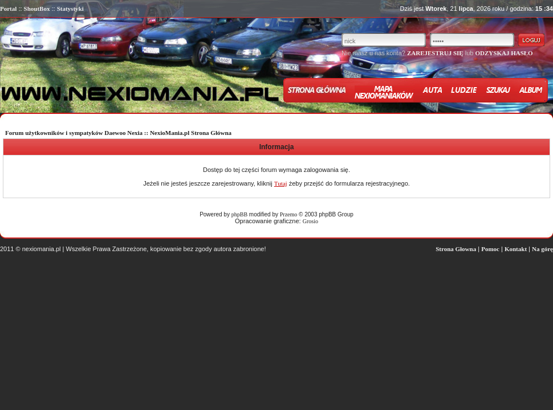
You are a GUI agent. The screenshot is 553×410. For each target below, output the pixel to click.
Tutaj (280, 183)
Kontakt (516, 248)
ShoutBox (37, 8)
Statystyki (70, 8)
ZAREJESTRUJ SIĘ (435, 53)
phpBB (239, 214)
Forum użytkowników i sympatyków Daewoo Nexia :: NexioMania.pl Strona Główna (118, 132)
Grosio (310, 221)
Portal (8, 8)
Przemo (289, 214)
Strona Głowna (456, 248)
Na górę (542, 248)
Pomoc (490, 248)
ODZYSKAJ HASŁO (503, 53)
